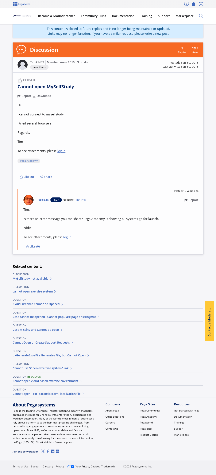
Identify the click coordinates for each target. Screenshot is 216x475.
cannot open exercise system (35, 291)
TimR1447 (37, 62)
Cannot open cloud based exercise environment (47, 381)
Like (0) (27, 177)
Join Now (171, 465)
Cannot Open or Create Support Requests (43, 342)
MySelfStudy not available (32, 279)
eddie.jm (43, 199)
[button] (23, 65)
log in (61, 151)
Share (46, 177)
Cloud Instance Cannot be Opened (38, 304)
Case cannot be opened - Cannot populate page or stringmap (56, 317)
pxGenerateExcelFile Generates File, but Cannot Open (51, 355)
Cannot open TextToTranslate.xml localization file (48, 394)
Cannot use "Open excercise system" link (42, 368)
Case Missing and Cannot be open (38, 330)
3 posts (82, 62)
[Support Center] (32, 16)
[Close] (210, 459)
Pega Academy (29, 161)
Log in (193, 465)
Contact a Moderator (209, 321)
